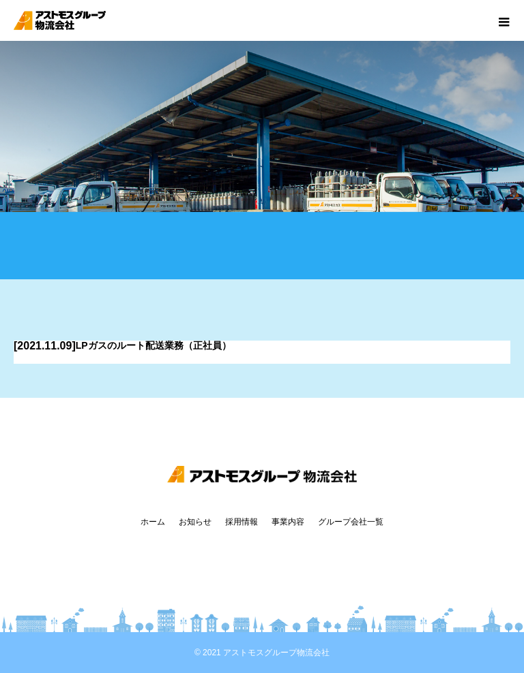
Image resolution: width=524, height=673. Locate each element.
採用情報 (241, 522)
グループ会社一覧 (350, 522)
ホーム (153, 522)
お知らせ (195, 522)
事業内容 (288, 522)
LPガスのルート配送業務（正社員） (153, 345)
